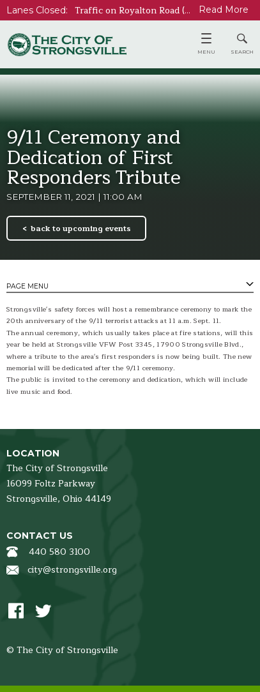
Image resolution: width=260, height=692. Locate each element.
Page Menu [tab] (27, 286)
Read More (224, 9)
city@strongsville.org (72, 569)
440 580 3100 (59, 552)
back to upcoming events (81, 228)
